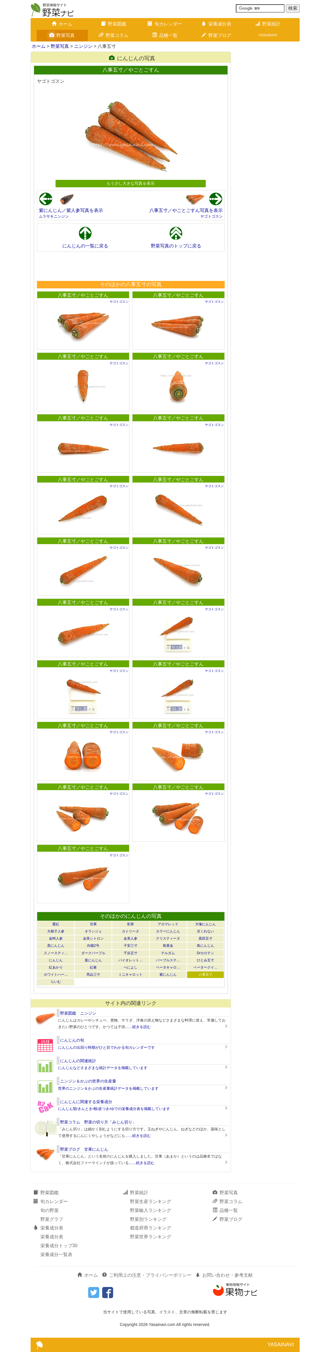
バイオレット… (130, 960)
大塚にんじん (205, 924)
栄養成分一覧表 (56, 1254)
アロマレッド (168, 924)
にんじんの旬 (72, 1040)
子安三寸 (130, 946)
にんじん (56, 960)
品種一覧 (164, 35)
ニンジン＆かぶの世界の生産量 (88, 1081)
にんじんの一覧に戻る (85, 245)
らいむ (56, 982)
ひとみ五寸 (205, 960)
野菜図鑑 (113, 23)
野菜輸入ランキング (150, 1210)
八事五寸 (205, 975)
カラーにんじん (168, 931)
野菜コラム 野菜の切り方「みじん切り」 (98, 1122)
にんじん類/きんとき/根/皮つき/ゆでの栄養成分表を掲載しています (114, 1109)
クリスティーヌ (168, 938)
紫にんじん (168, 975)
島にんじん (205, 946)
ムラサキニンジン (54, 216)
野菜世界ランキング (150, 1236)
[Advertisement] (130, 266)
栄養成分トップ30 (59, 1245)
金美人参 (130, 938)
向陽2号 (93, 946)
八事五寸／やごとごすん (83, 295)
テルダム (168, 953)
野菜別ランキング (148, 1219)
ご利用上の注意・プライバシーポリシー (146, 1275)
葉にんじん (93, 960)
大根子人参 (55, 931)
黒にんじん (55, 946)
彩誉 (130, 924)
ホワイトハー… (56, 975)
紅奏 (93, 967)
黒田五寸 (205, 938)
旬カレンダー (165, 23)
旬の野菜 (49, 1210)
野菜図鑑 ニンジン (78, 1013)
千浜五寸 (130, 953)
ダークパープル (93, 953)
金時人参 (56, 938)
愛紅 (55, 924)
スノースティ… (56, 953)
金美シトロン (93, 938)
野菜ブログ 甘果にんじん (84, 1149)
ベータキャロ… (168, 967)
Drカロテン (205, 953)
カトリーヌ (130, 931)
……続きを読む (138, 1027)
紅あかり (56, 967)
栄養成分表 (216, 23)
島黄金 (168, 946)
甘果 (93, 924)
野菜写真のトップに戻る (176, 245)
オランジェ (93, 931)
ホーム (62, 23)
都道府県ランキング (150, 1227)
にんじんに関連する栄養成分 (86, 1101)
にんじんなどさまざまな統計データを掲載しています (102, 1068)
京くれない (205, 931)
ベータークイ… (205, 967)
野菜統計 (267, 23)
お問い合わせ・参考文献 (224, 1275)
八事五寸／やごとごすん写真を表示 (186, 210)
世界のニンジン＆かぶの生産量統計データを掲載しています (108, 1088)
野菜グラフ (51, 1219)
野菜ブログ (216, 35)
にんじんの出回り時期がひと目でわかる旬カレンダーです (106, 1047)
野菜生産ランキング (150, 1201)
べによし (130, 967)
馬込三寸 (93, 975)
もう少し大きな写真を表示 (130, 183)
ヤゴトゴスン (211, 216)
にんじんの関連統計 (78, 1060)
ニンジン (83, 46)
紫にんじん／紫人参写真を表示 (71, 210)
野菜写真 (62, 35)
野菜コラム (114, 35)
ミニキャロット (130, 975)
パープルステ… (168, 960)
